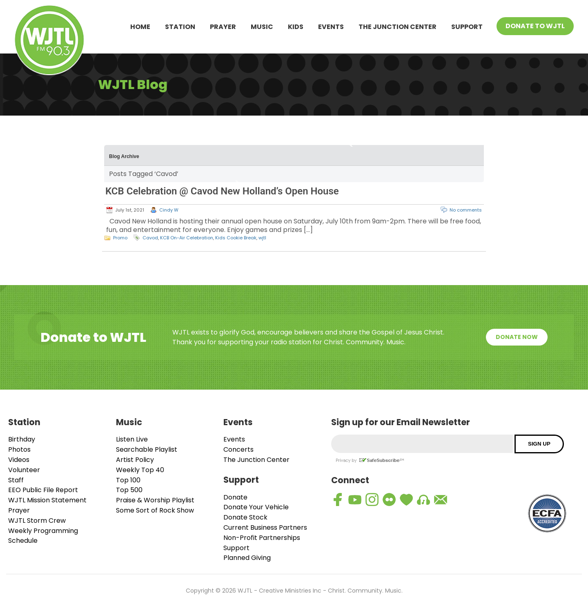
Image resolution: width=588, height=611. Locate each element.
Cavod (150, 237)
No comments (466, 210)
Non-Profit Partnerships (261, 537)
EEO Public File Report (43, 490)
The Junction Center (398, 26)
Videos (18, 459)
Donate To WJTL (535, 26)
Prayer (223, 26)
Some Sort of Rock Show (155, 510)
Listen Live (132, 439)
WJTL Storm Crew (37, 520)
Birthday (21, 439)
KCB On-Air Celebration (186, 237)
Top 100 (128, 480)
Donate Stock (245, 517)
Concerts (238, 449)
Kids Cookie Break (235, 237)
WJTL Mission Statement (47, 500)
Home (140, 26)
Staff (16, 480)
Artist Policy (135, 459)
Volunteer (24, 470)
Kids (295, 26)
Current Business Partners (265, 527)
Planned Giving (247, 557)
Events (331, 26)
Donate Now (517, 337)
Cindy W (168, 210)
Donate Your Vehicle (256, 507)
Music (262, 26)
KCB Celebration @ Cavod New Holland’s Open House (222, 191)
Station (180, 26)
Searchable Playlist (146, 449)
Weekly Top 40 (140, 470)
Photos (19, 449)
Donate (235, 497)
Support (467, 26)
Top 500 (129, 490)
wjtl (262, 237)
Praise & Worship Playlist (155, 500)
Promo (120, 237)
